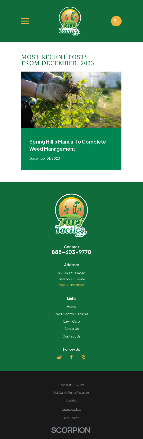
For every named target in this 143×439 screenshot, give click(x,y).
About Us (71, 328)
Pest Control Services (72, 314)
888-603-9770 (71, 252)
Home (71, 306)
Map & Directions (71, 285)
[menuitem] (71, 400)
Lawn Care (71, 321)
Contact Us (71, 336)
